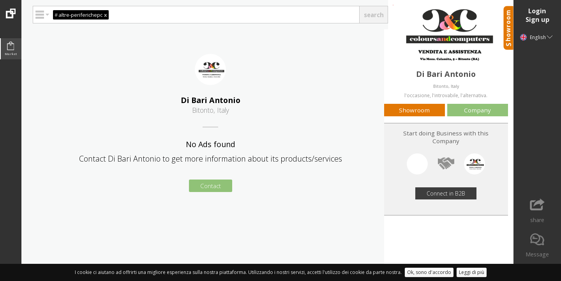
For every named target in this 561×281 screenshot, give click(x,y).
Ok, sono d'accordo (429, 272)
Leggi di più (471, 272)
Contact (210, 186)
